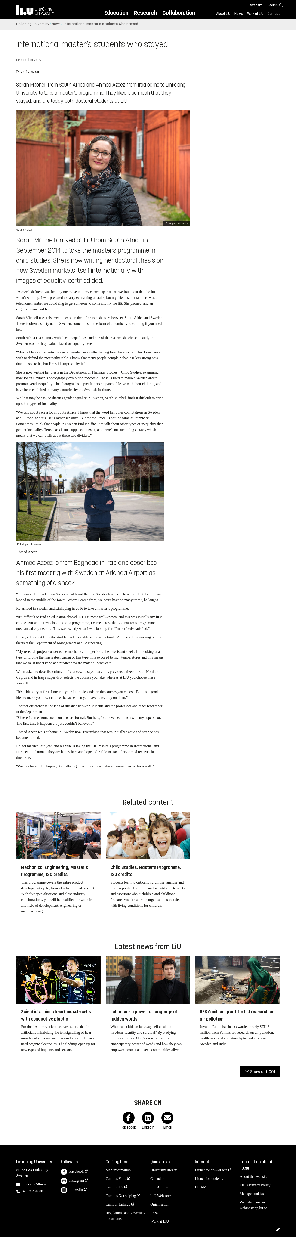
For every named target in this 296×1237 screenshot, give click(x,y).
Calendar (157, 1179)
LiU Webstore (160, 1196)
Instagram (72, 1181)
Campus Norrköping (121, 1196)
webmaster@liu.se (253, 1208)
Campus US (114, 1187)
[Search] (273, 5)
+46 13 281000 (32, 1191)
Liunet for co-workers (211, 1170)
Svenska (256, 5)
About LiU (223, 14)
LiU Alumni (159, 1187)
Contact (274, 14)
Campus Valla (116, 1179)
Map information (118, 1170)
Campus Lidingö (118, 1204)
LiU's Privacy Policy (255, 1185)
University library (163, 1170)
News (238, 14)
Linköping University (32, 24)
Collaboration (179, 12)
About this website (254, 1176)
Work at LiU (255, 14)
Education (116, 12)
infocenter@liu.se (34, 1184)
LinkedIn (72, 1190)
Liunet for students (209, 1179)
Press (154, 1213)
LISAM (201, 1187)
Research (145, 12)
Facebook (72, 1172)
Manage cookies (252, 1194)
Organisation (159, 1204)
